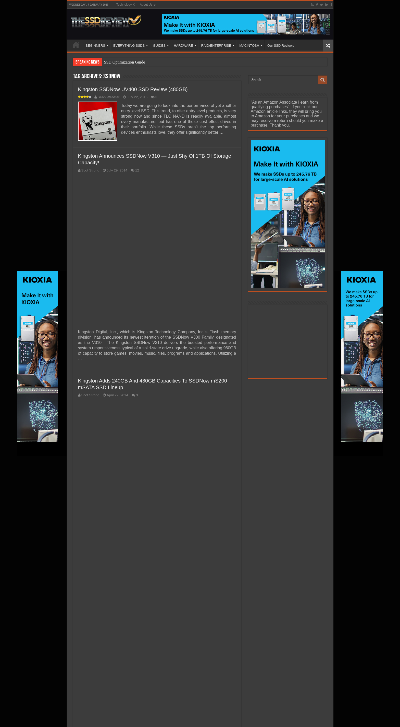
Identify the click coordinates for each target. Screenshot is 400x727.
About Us (146, 4)
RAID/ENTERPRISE (216, 45)
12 (137, 170)
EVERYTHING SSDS (129, 45)
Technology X (125, 4)
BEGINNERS (95, 45)
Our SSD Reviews (280, 45)
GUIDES (159, 45)
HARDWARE (183, 45)
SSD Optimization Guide (124, 62)
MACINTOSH (249, 45)
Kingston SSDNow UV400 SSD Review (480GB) (133, 89)
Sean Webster (109, 97)
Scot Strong (90, 170)
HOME (76, 45)
